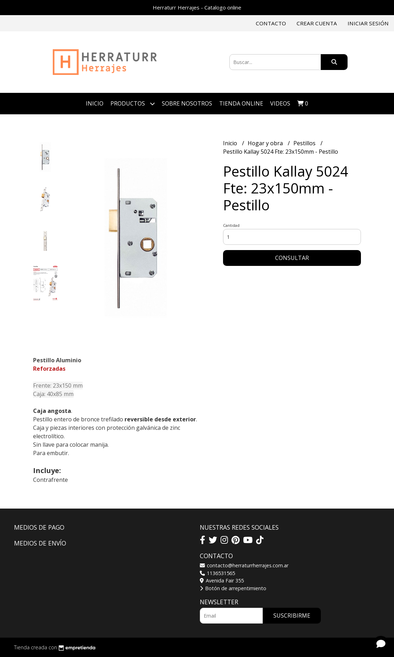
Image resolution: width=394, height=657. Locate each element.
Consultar (292, 258)
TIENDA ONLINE (241, 103)
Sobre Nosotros (187, 103)
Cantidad (231, 225)
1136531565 (217, 573)
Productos (132, 103)
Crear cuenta (317, 23)
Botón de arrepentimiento (233, 588)
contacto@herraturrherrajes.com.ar (244, 565)
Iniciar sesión (368, 23)
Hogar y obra (266, 143)
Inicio (94, 103)
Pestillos (305, 143)
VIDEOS (280, 103)
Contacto (271, 23)
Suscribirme (291, 615)
